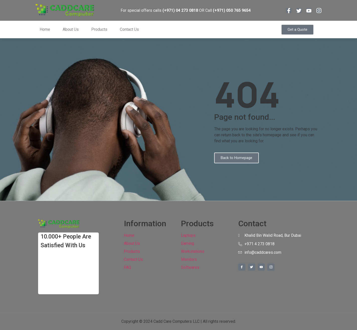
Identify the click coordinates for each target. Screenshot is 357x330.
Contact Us (129, 29)
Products (99, 29)
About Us (71, 29)
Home (45, 29)
